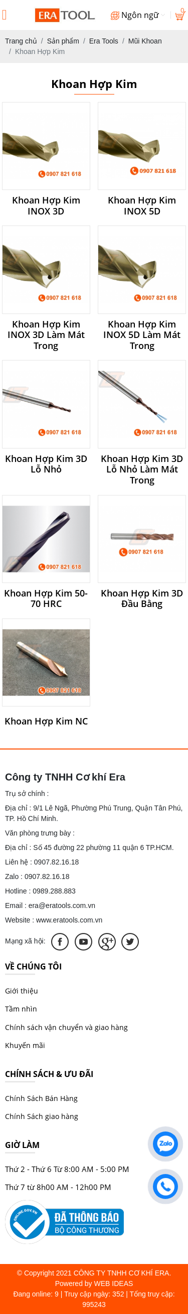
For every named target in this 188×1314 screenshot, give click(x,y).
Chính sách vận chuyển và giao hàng (66, 1027)
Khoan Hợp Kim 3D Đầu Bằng (142, 599)
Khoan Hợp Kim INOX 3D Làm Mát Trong (46, 335)
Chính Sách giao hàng (41, 1116)
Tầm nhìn (21, 1009)
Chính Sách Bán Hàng (41, 1098)
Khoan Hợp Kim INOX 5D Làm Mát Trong (141, 335)
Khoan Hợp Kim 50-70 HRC (46, 599)
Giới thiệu (21, 991)
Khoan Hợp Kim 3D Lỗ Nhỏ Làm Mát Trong (142, 470)
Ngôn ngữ (138, 15)
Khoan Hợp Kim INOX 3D (46, 205)
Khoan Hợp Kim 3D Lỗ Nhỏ (46, 464)
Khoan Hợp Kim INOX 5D (142, 205)
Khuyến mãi (25, 1045)
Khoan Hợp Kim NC (46, 721)
